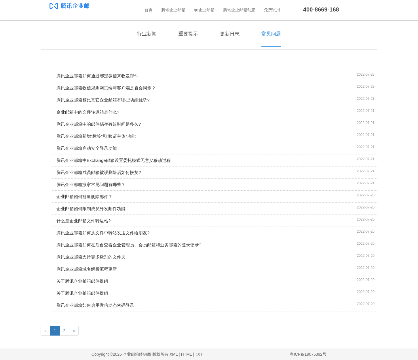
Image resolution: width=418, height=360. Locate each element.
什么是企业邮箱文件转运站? (83, 220)
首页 (149, 9)
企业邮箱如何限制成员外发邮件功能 (91, 208)
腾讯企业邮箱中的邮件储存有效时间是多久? (98, 124)
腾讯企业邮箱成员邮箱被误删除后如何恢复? (98, 172)
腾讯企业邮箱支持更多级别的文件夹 (91, 256)
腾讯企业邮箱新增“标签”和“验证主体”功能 (96, 136)
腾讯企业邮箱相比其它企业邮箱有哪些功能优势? (102, 99)
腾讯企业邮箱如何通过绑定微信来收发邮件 (97, 75)
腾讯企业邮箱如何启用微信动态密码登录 (95, 305)
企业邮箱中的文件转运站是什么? (87, 112)
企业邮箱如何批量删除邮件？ (84, 196)
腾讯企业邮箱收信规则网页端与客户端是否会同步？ (106, 87)
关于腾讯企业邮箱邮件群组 (82, 281)
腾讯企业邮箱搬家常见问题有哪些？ (91, 184)
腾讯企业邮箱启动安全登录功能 (86, 148)
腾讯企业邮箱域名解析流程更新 (86, 269)
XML (174, 354)
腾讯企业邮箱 (173, 9)
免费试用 (272, 9)
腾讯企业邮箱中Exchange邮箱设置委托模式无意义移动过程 (113, 160)
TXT (198, 354)
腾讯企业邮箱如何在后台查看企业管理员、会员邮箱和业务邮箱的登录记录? (128, 244)
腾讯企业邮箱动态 (239, 9)
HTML (186, 354)
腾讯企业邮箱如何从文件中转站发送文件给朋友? (102, 232)
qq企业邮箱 (204, 9)
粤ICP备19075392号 (308, 354)
